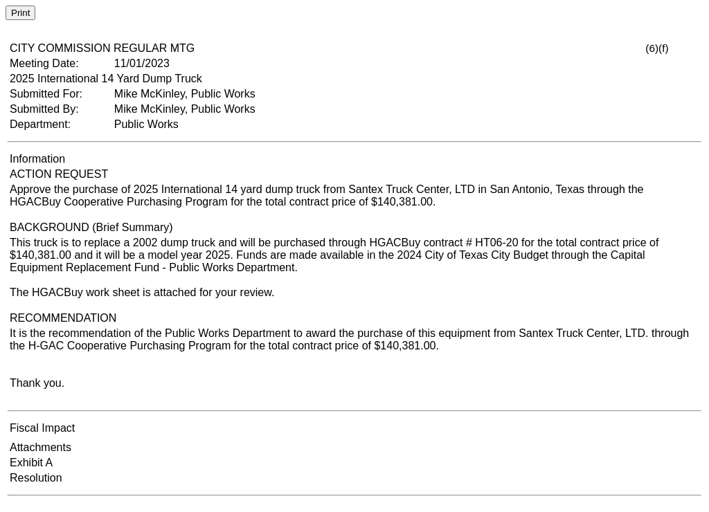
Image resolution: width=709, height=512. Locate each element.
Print (20, 13)
